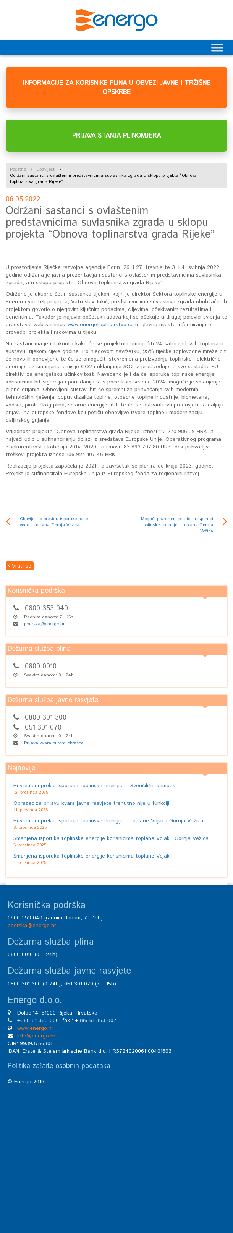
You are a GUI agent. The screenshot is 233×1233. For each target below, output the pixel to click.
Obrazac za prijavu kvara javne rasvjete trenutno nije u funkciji (91, 803)
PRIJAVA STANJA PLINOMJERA (116, 135)
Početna (18, 170)
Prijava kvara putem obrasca (54, 743)
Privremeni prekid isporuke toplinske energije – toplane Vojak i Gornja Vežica (108, 821)
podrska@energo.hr (44, 624)
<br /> (116, 1150)
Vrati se (19, 566)
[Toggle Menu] (217, 47)
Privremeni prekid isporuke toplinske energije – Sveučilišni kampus (94, 786)
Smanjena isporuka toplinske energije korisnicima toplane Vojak (91, 856)
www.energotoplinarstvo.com (102, 324)
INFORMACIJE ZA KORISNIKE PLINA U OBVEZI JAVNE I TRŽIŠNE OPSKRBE (116, 87)
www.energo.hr (35, 1028)
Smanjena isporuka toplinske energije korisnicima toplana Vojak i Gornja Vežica (111, 838)
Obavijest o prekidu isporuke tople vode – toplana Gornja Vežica (54, 522)
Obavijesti (46, 170)
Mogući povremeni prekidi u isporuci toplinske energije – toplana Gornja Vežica (177, 525)
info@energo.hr (36, 1036)
